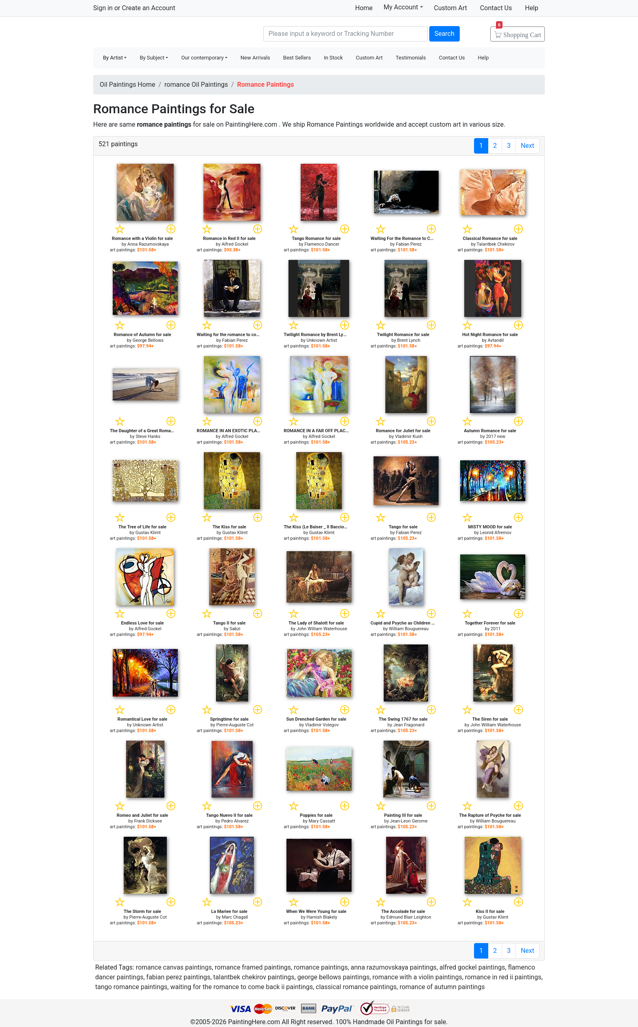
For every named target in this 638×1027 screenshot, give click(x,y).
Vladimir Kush (409, 436)
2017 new (495, 436)
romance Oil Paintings (196, 84)
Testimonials (410, 58)
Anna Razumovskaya (148, 244)
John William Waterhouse (322, 628)
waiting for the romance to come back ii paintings (241, 987)
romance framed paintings (253, 967)
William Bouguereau (409, 628)
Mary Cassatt (322, 821)
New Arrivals (255, 58)
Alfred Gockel (235, 244)
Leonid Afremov (495, 532)
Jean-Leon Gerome (409, 821)
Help (531, 8)
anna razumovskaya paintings (394, 967)
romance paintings (320, 967)
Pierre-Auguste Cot (234, 725)
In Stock (333, 58)
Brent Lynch (408, 340)
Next (527, 146)
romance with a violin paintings (417, 977)
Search (444, 33)
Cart (518, 32)
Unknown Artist (322, 340)
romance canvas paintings (174, 967)
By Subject (152, 58)
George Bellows (148, 340)
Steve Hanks (147, 436)
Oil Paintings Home (127, 84)
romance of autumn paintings (442, 987)
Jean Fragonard (408, 725)
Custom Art (450, 8)
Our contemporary (202, 58)
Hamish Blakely (321, 917)
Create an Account (148, 8)
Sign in (103, 8)
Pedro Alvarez (235, 821)
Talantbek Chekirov (496, 244)
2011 (496, 628)
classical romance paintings (356, 987)
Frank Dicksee (148, 821)
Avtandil (495, 340)
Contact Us (496, 8)
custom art (445, 124)
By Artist (113, 58)
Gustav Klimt (148, 532)
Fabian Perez (409, 244)
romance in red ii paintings (503, 977)
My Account (403, 7)
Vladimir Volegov (322, 725)
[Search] (345, 34)
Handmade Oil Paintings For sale (154, 33)
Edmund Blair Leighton (408, 917)
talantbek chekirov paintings (253, 977)
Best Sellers (297, 58)
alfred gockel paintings (472, 967)
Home (364, 8)
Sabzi (234, 628)
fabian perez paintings (178, 977)
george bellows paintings (333, 977)
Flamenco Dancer (321, 244)
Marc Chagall (235, 917)
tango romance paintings (131, 987)
